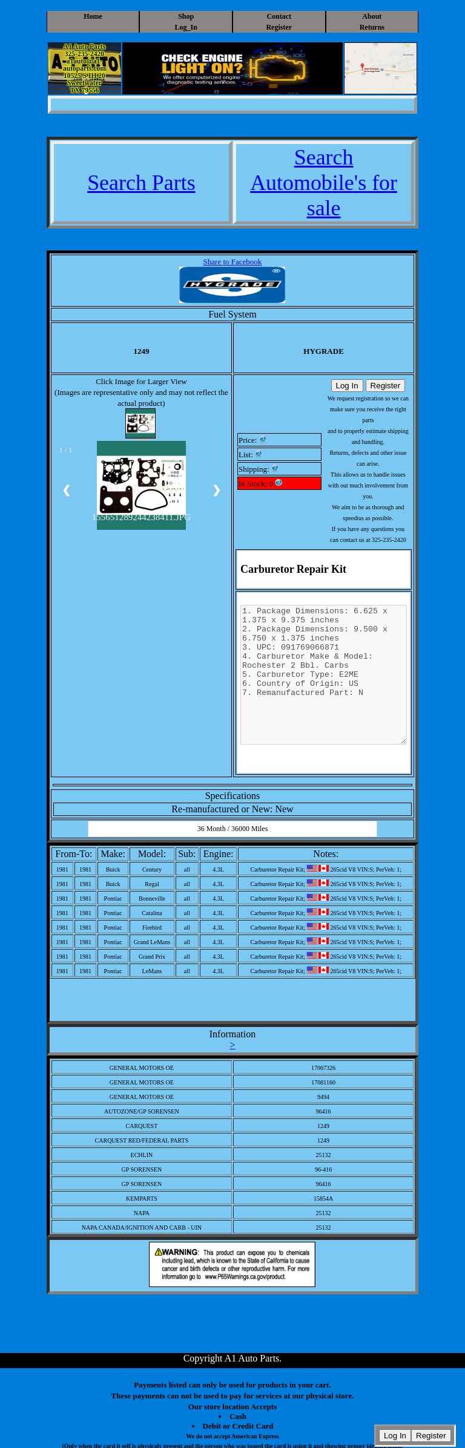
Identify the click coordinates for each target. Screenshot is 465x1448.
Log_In (186, 27)
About (371, 16)
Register (279, 27)
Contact (278, 16)
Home (93, 16)
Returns (372, 27)
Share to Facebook (232, 261)
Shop (186, 16)
